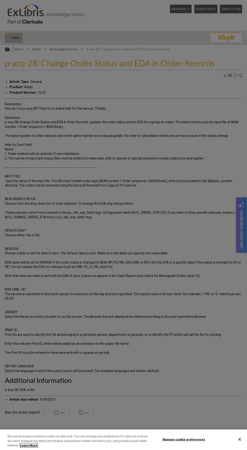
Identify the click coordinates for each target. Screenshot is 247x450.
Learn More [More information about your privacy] (28, 445)
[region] (123, 439)
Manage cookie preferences (184, 439)
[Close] (240, 439)
